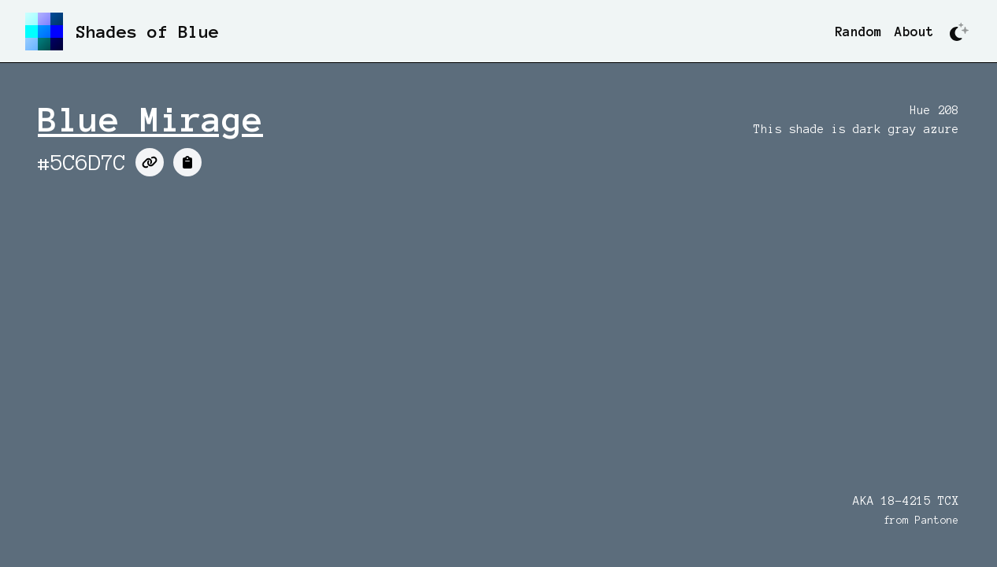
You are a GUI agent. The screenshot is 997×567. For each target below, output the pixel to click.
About (914, 31)
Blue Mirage (150, 120)
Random (858, 31)
